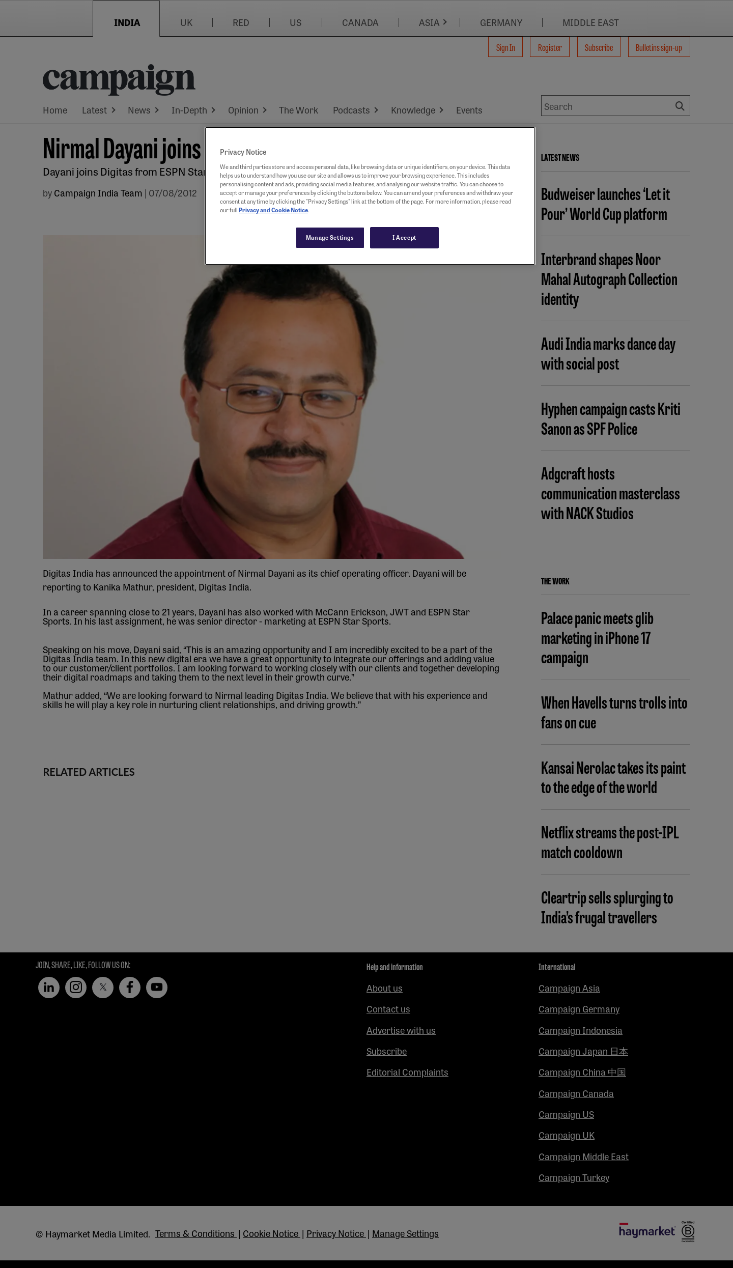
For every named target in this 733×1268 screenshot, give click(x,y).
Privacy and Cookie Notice (273, 210)
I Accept (404, 237)
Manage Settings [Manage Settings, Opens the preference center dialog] (330, 237)
